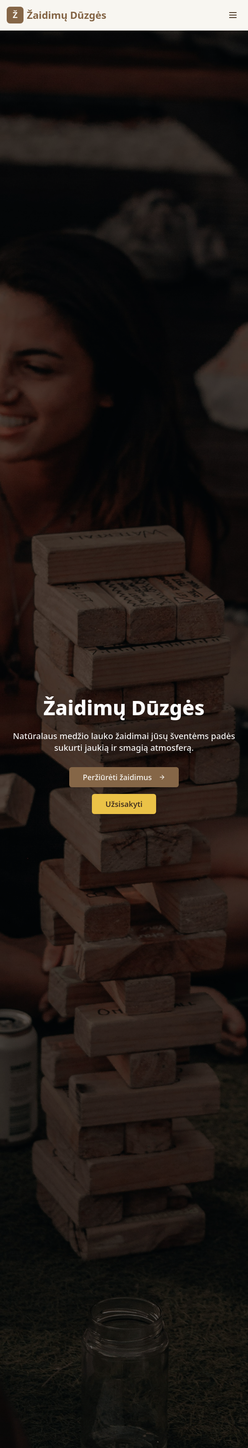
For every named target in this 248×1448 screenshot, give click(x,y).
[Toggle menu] (233, 15)
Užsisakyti (123, 804)
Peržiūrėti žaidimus (124, 777)
